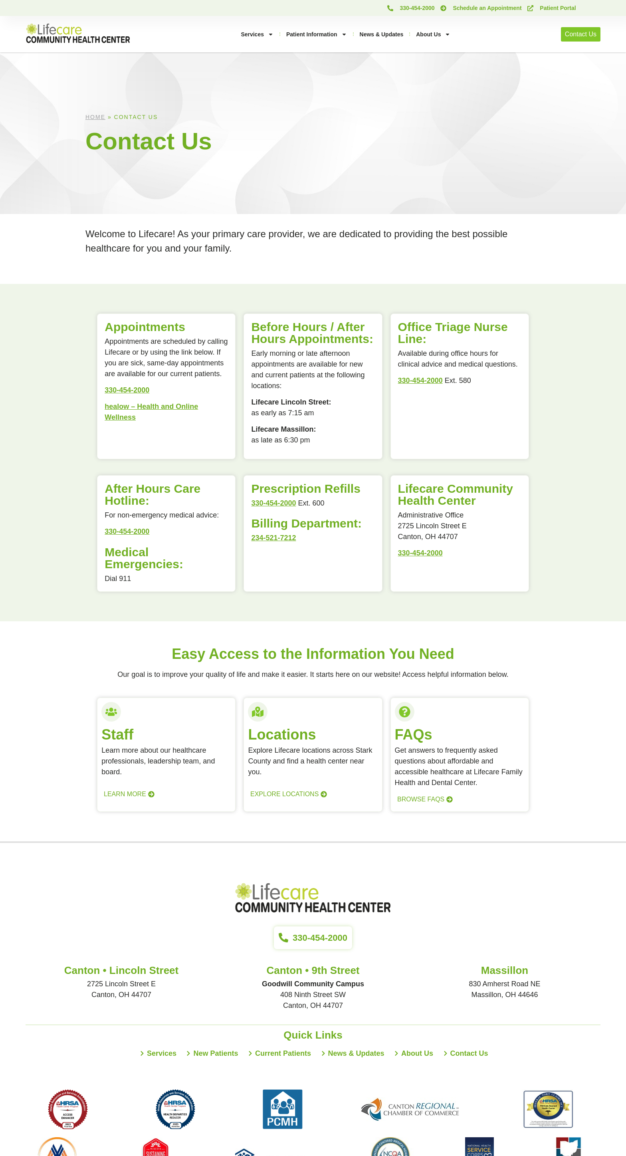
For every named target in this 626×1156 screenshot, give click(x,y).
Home (95, 117)
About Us (433, 34)
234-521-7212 (273, 538)
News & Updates (382, 34)
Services (257, 34)
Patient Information (316, 34)
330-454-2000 (127, 390)
